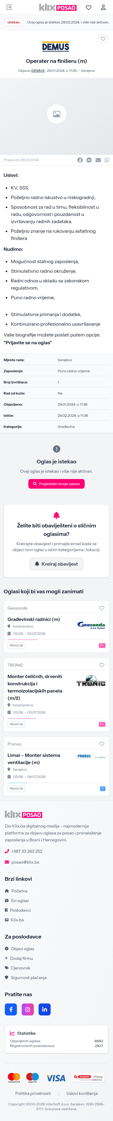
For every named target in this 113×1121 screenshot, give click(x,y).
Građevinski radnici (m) (34, 619)
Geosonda (17, 608)
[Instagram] (28, 1009)
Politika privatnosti (33, 1093)
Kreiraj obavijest (56, 564)
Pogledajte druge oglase (56, 483)
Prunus (14, 744)
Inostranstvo (23, 626)
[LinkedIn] (45, 1009)
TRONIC (16, 665)
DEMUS (37, 70)
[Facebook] (11, 1009)
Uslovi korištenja (82, 1093)
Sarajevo (88, 70)
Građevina (66, 426)
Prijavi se (16, 645)
